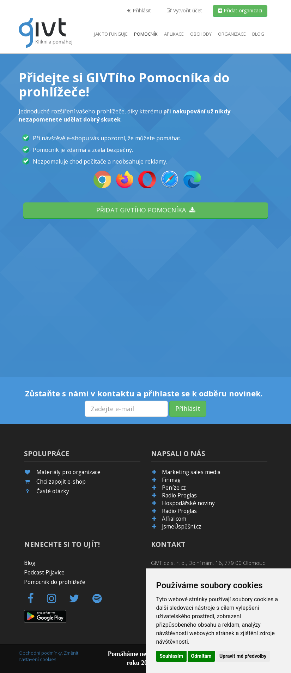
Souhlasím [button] (171, 656)
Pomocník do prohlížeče (54, 582)
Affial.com (174, 519)
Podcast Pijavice (44, 572)
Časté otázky (52, 491)
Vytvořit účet (184, 10)
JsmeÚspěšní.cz (181, 526)
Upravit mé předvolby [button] (242, 656)
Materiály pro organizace (68, 472)
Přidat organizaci (240, 10)
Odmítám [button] (201, 656)
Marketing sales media (191, 472)
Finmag (171, 480)
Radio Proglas (179, 495)
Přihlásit (139, 10)
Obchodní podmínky (40, 653)
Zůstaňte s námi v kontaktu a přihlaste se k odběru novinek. (144, 393)
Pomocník (146, 34)
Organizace (232, 34)
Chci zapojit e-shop (61, 481)
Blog (258, 34)
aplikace (174, 34)
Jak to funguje (111, 34)
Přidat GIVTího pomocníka (145, 210)
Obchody (201, 34)
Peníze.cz (174, 487)
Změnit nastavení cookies (48, 656)
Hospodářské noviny (188, 503)
